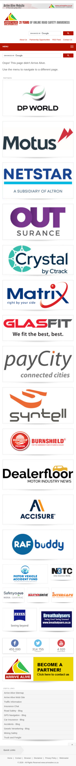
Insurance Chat (11, 706)
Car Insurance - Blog (14, 719)
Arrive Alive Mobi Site (14, 697)
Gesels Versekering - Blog (16, 728)
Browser (27, 758)
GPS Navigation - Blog (15, 715)
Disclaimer (38, 758)
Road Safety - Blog (13, 711)
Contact (18, 758)
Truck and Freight (12, 737)
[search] (44, 33)
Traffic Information (13, 702)
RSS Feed (56, 40)
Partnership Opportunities (40, 40)
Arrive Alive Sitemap (14, 693)
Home (9, 758)
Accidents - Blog (12, 724)
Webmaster (64, 758)
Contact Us (67, 40)
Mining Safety (10, 733)
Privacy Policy (51, 758)
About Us (23, 40)
